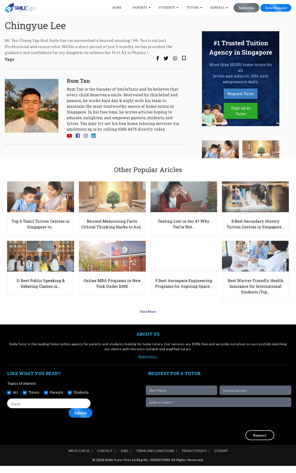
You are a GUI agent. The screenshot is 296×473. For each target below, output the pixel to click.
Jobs (124, 458)
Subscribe (243, 8)
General (214, 7)
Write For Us (79, 458)
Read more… (148, 363)
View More (148, 320)
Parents (137, 7)
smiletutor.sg (79, 143)
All (15, 399)
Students (164, 7)
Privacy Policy (194, 458)
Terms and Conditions (155, 458)
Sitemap (221, 458)
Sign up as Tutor (241, 125)
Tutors (190, 7)
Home (114, 7)
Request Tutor (240, 108)
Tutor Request (274, 8)
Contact (105, 458)
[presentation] (255, 425)
